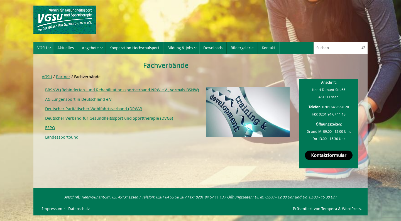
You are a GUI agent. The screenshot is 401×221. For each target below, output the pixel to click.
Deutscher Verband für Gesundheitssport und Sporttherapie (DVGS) (109, 118)
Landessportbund (62, 137)
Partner (63, 76)
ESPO (50, 127)
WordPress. (352, 208)
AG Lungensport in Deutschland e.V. (79, 99)
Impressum (52, 208)
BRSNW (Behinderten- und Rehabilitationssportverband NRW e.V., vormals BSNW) (122, 89)
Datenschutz (79, 208)
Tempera (329, 208)
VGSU (47, 76)
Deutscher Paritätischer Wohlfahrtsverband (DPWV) (93, 108)
